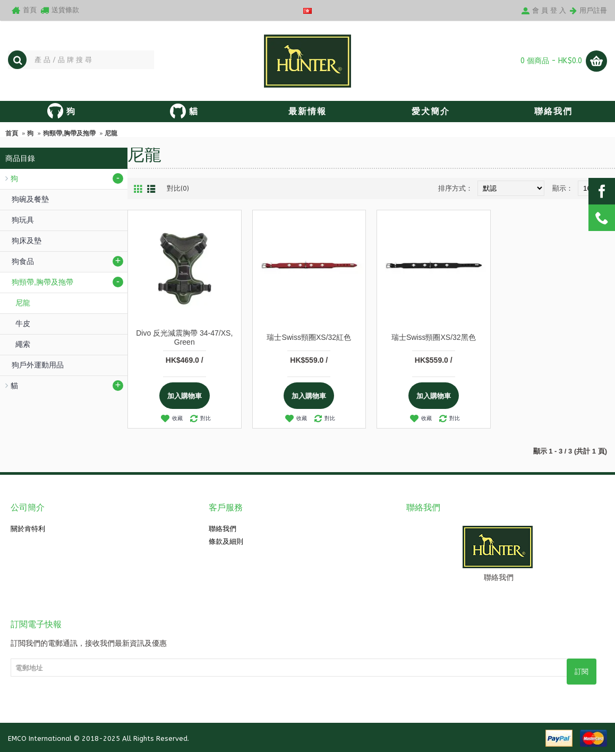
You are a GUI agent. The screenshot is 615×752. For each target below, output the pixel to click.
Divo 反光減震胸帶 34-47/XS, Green (184, 337)
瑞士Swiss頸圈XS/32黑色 (433, 337)
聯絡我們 (222, 529)
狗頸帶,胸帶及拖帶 (69, 133)
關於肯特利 (28, 529)
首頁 (11, 133)
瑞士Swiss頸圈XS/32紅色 (309, 337)
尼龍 (111, 133)
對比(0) (178, 188)
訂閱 (581, 672)
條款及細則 (226, 541)
